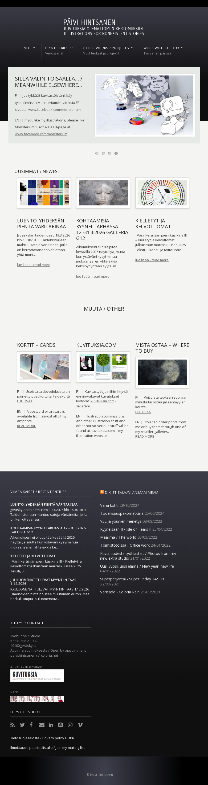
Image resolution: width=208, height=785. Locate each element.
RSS (13, 725)
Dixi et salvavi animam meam (131, 492)
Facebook (33, 725)
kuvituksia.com (103, 401)
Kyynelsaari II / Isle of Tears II (125, 529)
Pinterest (61, 725)
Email (42, 725)
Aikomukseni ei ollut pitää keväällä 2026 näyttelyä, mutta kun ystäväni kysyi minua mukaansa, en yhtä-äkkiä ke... (44, 542)
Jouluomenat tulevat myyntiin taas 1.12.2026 (43, 582)
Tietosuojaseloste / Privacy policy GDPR (42, 738)
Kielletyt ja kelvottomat (32, 556)
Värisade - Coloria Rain (120, 591)
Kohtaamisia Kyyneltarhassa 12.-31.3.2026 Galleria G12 (47, 530)
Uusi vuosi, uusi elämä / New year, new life (137, 566)
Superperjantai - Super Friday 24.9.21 (132, 578)
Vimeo (81, 725)
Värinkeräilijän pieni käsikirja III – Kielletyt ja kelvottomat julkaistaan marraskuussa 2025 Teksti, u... (46, 566)
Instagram (71, 725)
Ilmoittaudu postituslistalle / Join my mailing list (47, 747)
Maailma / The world (118, 537)
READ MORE (26, 425)
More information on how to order (42, 141)
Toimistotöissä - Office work (125, 545)
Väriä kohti (109, 505)
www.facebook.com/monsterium (54, 109)
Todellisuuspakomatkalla (122, 513)
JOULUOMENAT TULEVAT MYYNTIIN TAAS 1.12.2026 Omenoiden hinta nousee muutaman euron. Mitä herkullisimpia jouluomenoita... (49, 594)
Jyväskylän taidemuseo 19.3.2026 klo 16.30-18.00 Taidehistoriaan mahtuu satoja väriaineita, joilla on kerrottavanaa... (48, 514)
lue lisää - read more (33, 264)
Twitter (23, 725)
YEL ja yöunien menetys (120, 521)
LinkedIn (52, 725)
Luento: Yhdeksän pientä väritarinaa (44, 505)
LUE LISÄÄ (24, 401)
